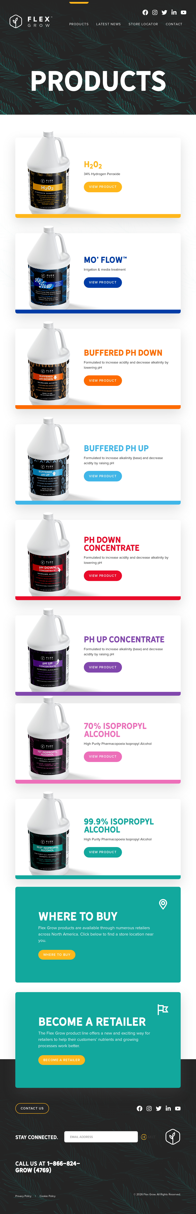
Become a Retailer (61, 1060)
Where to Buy (57, 954)
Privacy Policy (23, 1196)
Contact (174, 24)
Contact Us (32, 1108)
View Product (103, 186)
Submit (144, 1137)
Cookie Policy (48, 1196)
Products (79, 24)
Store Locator (143, 24)
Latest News (108, 24)
